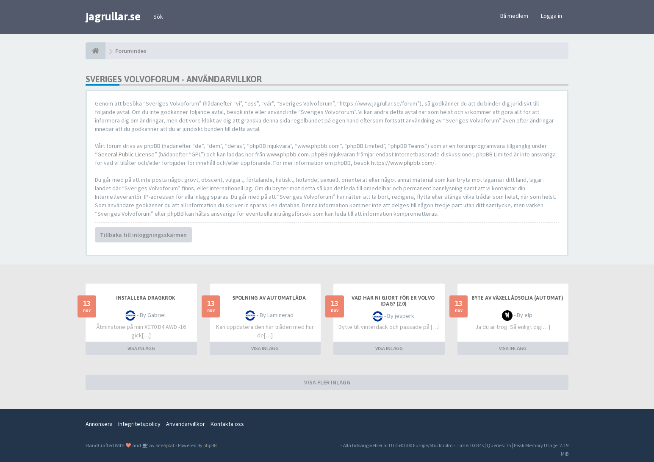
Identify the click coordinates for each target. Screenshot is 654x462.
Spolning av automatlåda (269, 298)
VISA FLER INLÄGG (327, 382)
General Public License (126, 154)
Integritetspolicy (139, 424)
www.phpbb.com (287, 154)
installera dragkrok (145, 298)
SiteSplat (165, 445)
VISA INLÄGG (141, 348)
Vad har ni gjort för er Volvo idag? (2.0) (393, 301)
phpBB (209, 445)
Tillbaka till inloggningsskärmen (143, 235)
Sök (158, 16)
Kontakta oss (227, 424)
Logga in (551, 15)
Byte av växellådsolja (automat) (517, 298)
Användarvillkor (185, 424)
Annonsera (99, 424)
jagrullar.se (113, 16)
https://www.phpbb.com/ (403, 163)
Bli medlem (514, 15)
